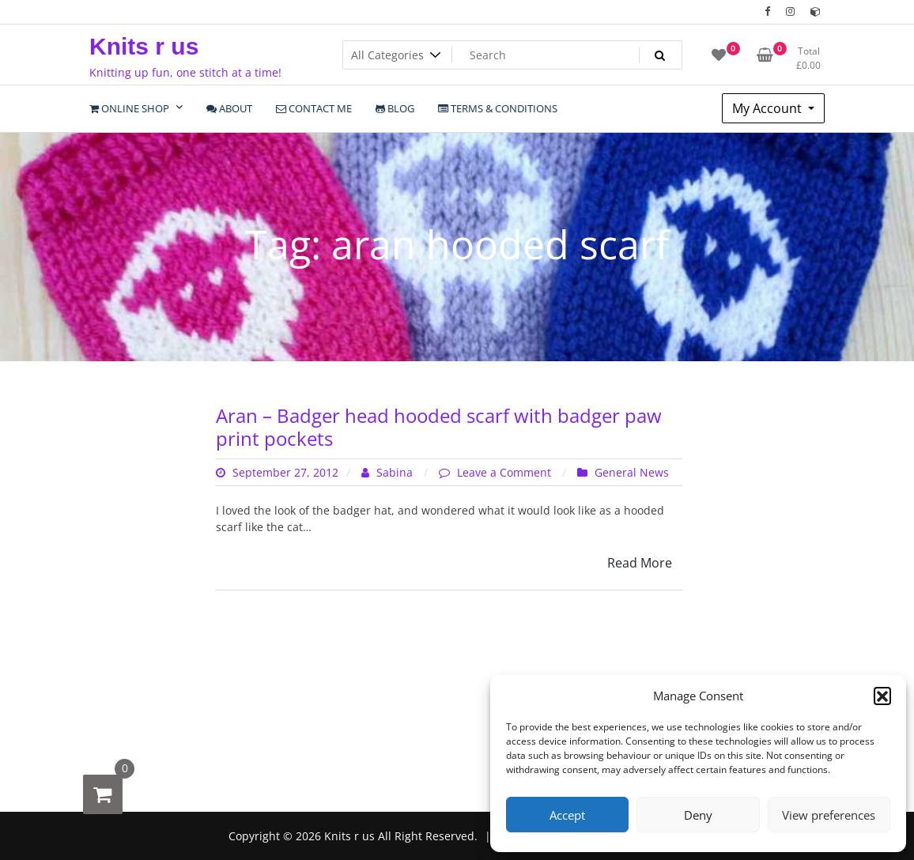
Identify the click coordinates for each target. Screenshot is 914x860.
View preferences (828, 815)
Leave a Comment (505, 472)
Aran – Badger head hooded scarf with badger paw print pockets (439, 426)
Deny (698, 815)
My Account (768, 108)
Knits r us (143, 46)
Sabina (388, 472)
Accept (567, 815)
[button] (882, 695)
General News (632, 472)
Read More (639, 562)
